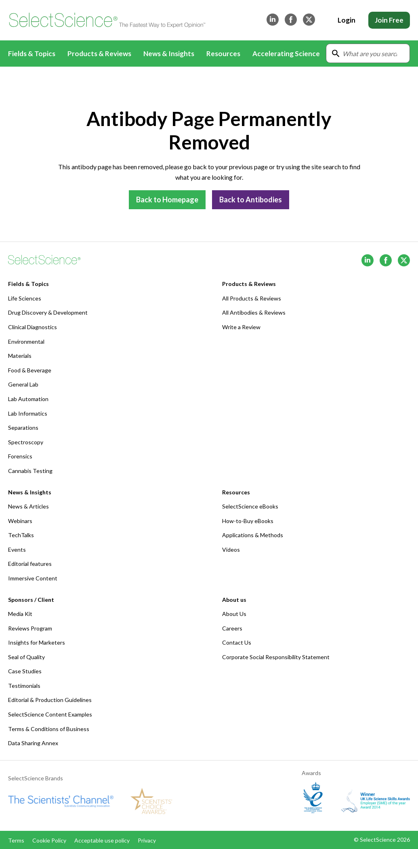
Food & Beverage (29, 370)
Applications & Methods (252, 535)
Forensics (20, 456)
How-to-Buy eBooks (247, 520)
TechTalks (21, 535)
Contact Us (236, 642)
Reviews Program (30, 628)
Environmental (26, 341)
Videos (231, 549)
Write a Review (241, 327)
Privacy (147, 840)
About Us (234, 613)
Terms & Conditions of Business (48, 728)
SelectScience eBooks (250, 506)
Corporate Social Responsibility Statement (276, 657)
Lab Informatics (27, 413)
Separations (23, 427)
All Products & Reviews (251, 298)
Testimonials (24, 685)
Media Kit (20, 613)
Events (17, 549)
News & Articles (28, 506)
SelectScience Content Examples (50, 714)
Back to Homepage (167, 199)
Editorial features (30, 563)
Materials (20, 355)
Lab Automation (28, 398)
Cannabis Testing (30, 470)
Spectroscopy (25, 442)
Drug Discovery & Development (48, 312)
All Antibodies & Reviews (254, 312)
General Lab (23, 384)
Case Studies (25, 671)
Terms (16, 840)
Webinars (20, 520)
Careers (232, 628)
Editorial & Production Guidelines (50, 699)
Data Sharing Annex (33, 743)
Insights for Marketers (36, 642)
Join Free (389, 20)
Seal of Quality (26, 657)
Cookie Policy (49, 840)
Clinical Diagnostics (32, 327)
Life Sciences (24, 298)
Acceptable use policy (102, 840)
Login (346, 20)
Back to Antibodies (250, 199)
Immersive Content (32, 578)
